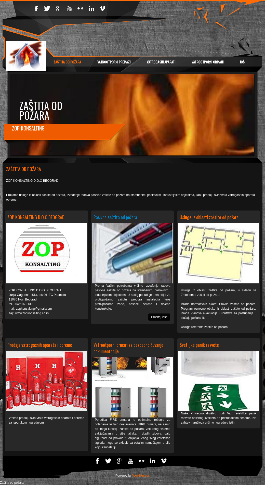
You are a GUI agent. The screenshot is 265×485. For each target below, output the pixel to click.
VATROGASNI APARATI (161, 61)
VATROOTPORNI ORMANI (207, 61)
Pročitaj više (159, 317)
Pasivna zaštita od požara (115, 217)
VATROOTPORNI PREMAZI (113, 61)
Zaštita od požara (67, 61)
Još (242, 61)
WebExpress (141, 475)
